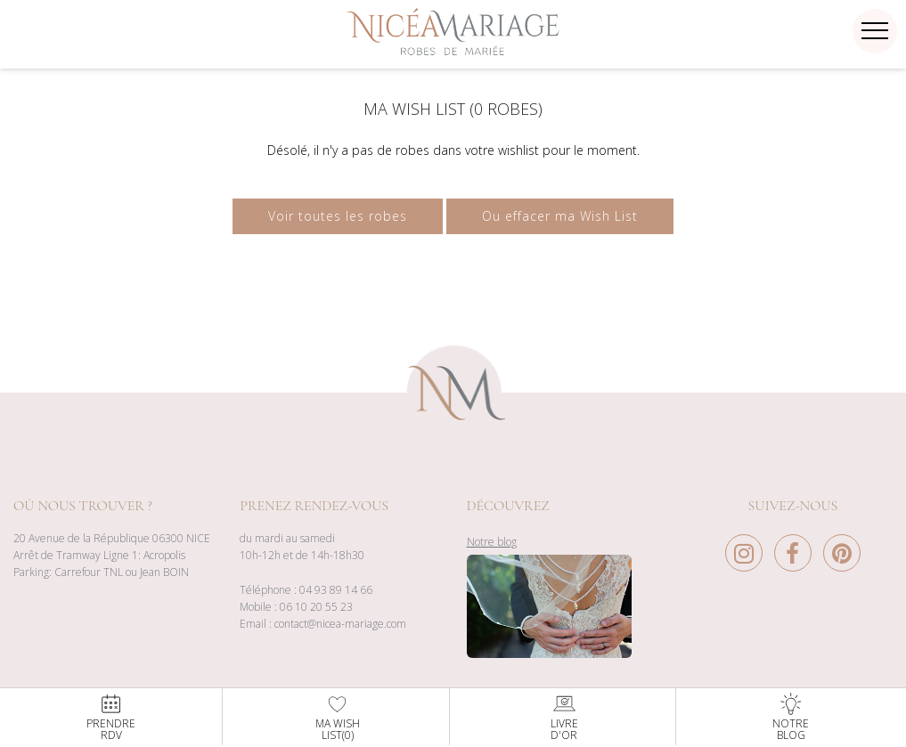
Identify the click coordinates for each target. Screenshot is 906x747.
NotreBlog (790, 717)
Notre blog (492, 541)
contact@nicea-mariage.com (340, 623)
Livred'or (564, 717)
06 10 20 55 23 (316, 606)
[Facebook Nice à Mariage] (797, 557)
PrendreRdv (110, 717)
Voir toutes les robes (337, 215)
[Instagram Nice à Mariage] (748, 557)
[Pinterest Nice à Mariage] (842, 557)
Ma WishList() (337, 717)
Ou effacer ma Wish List (560, 215)
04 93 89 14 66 (335, 589)
